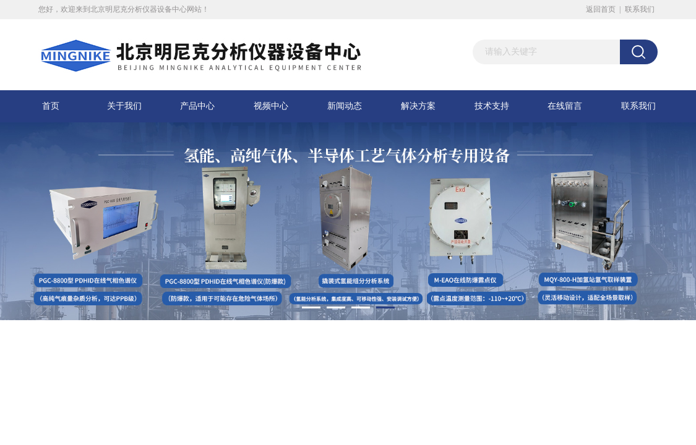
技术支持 (492, 106)
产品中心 (197, 106)
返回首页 (601, 9)
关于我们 (124, 106)
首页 (50, 106)
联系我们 (640, 9)
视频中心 (271, 106)
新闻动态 (344, 106)
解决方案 (418, 106)
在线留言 (565, 106)
